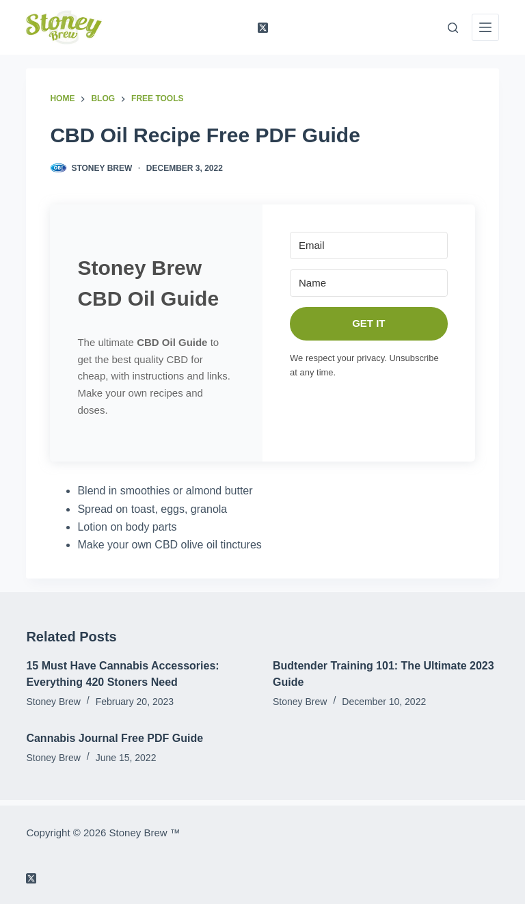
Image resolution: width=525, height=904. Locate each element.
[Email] (369, 245)
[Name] (369, 283)
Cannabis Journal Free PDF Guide (114, 738)
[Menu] (485, 27)
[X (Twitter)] (263, 28)
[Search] (453, 28)
